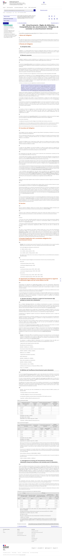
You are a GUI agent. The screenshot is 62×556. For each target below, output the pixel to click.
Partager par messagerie (57, 19)
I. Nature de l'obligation (8, 25)
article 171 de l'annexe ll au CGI (32, 324)
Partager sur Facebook (49, 19)
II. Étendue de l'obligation (8, 26)
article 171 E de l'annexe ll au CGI (29, 374)
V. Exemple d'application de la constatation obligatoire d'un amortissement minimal (9, 31)
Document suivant (54, 22)
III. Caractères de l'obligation (9, 27)
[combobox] (19, 10)
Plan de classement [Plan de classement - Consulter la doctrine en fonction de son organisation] (10, 7)
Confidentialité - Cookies (25, 552)
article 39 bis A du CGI (40, 167)
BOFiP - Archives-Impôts (32, 7)
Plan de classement (9, 12)
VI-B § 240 (26, 509)
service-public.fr (40, 548)
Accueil (4, 7)
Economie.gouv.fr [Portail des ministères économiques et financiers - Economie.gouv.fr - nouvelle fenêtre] (34, 538)
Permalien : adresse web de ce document (54, 16)
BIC (13, 12)
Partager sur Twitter (52, 19)
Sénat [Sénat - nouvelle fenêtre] (32, 541)
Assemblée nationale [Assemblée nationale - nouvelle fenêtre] (34, 530)
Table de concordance (20, 532)
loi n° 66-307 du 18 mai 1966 (32, 172)
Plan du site (19, 552)
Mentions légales (14, 552)
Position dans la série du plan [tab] (8, 18)
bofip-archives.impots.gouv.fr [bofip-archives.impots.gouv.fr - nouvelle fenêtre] (21, 535)
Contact (4, 532)
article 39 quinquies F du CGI (27, 193)
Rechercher (35, 10)
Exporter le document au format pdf (49, 16)
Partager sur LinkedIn (54, 19)
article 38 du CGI (39, 75)
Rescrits (26, 7)
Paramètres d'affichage (35, 552)
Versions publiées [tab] (6, 20)
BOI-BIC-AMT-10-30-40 (47, 331)
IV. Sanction (6, 29)
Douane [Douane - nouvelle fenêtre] (33, 535)
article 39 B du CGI (27, 64)
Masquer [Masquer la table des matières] (6, 23)
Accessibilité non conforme (7, 552)
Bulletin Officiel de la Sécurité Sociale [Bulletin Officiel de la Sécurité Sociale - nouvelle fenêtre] (37, 532)
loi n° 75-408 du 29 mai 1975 (34, 173)
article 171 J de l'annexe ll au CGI (42, 378)
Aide (3, 530)
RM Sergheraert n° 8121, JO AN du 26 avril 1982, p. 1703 (42, 90)
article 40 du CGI (30, 157)
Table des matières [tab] (7, 16)
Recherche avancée (43, 10)
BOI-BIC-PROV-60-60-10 (47, 169)
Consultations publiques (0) (18, 7)
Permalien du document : (21, 524)
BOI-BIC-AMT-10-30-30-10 (37, 169)
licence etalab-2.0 (22, 554)
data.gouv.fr (55, 548)
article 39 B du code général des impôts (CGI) (27, 33)
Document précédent (22, 22)
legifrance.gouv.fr (48, 548)
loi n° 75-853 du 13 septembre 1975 (50, 173)
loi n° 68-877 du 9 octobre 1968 (45, 172)
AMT (16, 12)
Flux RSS (18, 530)
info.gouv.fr (34, 548)
